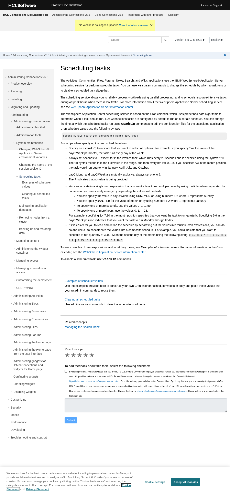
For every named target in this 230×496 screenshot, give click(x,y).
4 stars (86, 354)
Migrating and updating (25, 107)
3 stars (80, 354)
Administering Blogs (26, 303)
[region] (115, 481)
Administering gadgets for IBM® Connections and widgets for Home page (29, 365)
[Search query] (138, 39)
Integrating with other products (145, 14)
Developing (18, 429)
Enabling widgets (24, 384)
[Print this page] (225, 55)
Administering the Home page (32, 342)
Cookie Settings (155, 481)
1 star (68, 354)
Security (16, 407)
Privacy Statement (37, 489)
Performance (19, 422)
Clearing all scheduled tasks (82, 299)
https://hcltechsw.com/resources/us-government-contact (94, 381)
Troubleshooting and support (29, 437)
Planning (16, 91)
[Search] (165, 39)
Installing (16, 99)
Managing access (27, 260)
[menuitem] (71, 14)
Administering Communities (30, 319)
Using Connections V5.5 (109, 14)
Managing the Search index (82, 326)
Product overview (21, 83)
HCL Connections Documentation (25, 14)
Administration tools (28, 135)
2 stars (74, 354)
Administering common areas (86, 55)
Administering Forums (27, 335)
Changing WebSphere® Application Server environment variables (34, 153)
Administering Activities (28, 295)
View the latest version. (134, 25)
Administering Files (25, 327)
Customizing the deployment (34, 280)
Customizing (18, 399)
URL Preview (24, 287)
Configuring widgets (26, 376)
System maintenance (118, 55)
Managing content (27, 240)
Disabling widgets (24, 391)
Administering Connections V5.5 (71, 14)
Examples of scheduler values (84, 280)
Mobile (15, 414)
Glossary (173, 14)
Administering (59, 55)
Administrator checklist (30, 127)
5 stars (92, 354)
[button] (6, 77)
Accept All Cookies (186, 481)
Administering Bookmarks (29, 311)
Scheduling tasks (142, 55)
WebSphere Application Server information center (102, 107)
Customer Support (211, 5)
